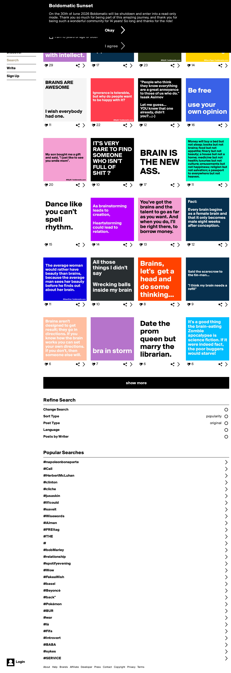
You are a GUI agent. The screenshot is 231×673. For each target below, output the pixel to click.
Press (97, 667)
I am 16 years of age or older (76, 37)
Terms (140, 667)
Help (55, 667)
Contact (107, 667)
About (46, 667)
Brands (64, 667)
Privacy (131, 667)
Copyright (119, 667)
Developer (86, 667)
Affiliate (74, 667)
